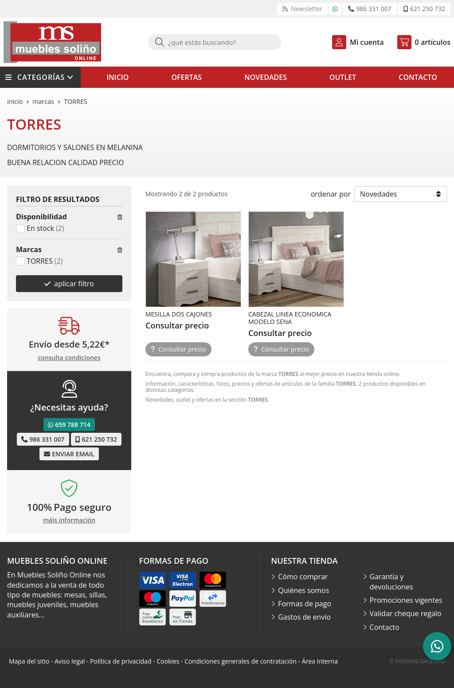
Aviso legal (70, 661)
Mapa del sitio (29, 661)
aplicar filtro (74, 284)
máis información (69, 520)
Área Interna (320, 661)
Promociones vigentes (406, 600)
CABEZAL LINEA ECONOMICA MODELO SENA (289, 318)
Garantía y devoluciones (391, 581)
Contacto (384, 627)
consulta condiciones (69, 358)
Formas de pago (304, 604)
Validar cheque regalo (406, 613)
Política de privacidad (120, 661)
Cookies (168, 661)
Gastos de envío (304, 617)
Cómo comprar (303, 576)
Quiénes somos (303, 590)
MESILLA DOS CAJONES (178, 314)
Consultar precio (178, 349)
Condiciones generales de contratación (240, 661)
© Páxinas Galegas (417, 661)
